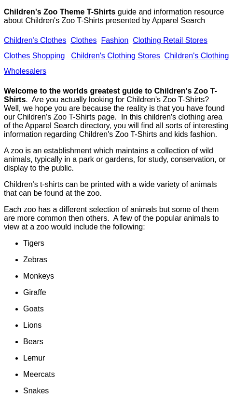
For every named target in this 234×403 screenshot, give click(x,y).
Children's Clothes (35, 40)
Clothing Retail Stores (170, 40)
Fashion (114, 40)
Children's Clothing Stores (115, 56)
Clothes (83, 40)
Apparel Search (178, 20)
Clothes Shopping (34, 56)
